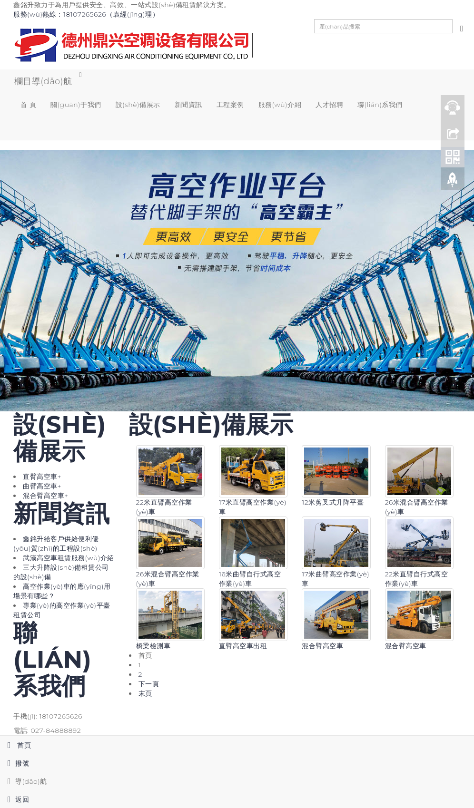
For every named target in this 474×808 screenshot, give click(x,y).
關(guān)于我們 (75, 105)
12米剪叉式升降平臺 (333, 503)
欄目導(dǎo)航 (42, 81)
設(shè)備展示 (138, 105)
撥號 (14, 763)
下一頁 (148, 685)
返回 (14, 799)
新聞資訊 (188, 105)
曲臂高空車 (42, 487)
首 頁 (28, 105)
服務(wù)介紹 (279, 105)
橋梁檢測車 (153, 647)
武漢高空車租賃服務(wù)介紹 (68, 559)
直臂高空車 (42, 477)
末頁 (145, 694)
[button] (76, 129)
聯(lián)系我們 (380, 105)
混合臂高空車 (322, 647)
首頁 (15, 745)
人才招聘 (329, 105)
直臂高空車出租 (243, 647)
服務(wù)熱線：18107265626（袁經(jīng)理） (86, 14)
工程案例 (230, 105)
